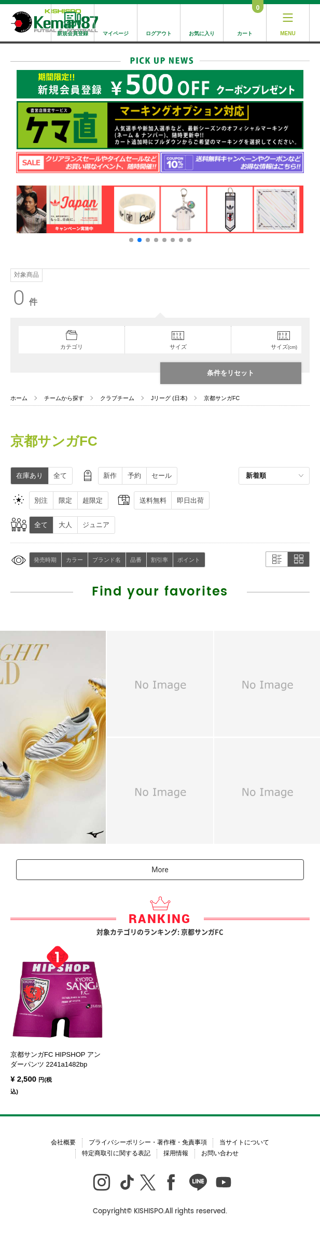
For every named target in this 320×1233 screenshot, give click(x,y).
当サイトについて (244, 1142)
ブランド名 (106, 560)
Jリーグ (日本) (169, 398)
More (159, 870)
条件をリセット (230, 373)
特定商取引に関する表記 (116, 1153)
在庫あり (29, 475)
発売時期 (45, 560)
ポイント (188, 560)
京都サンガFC (222, 398)
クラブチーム (117, 398)
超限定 (92, 500)
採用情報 (175, 1153)
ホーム (18, 398)
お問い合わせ (220, 1153)
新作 (110, 475)
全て (60, 475)
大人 (65, 525)
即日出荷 (190, 500)
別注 (41, 500)
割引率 (159, 560)
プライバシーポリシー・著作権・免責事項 (148, 1142)
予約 (134, 475)
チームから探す (64, 398)
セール (161, 475)
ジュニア (95, 525)
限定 (65, 500)
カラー (74, 560)
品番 (136, 560)
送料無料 (153, 500)
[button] (131, 240)
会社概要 (63, 1142)
